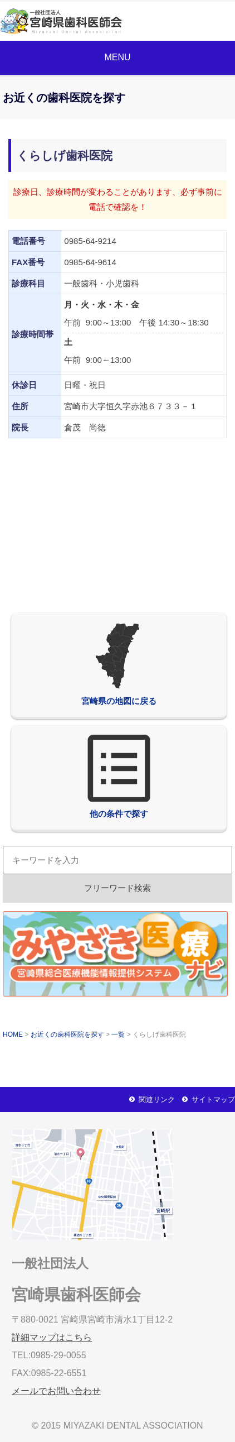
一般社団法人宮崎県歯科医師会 (70, 21)
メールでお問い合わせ (191, 21)
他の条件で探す (118, 776)
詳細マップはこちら (52, 1337)
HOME (13, 1034)
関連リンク (157, 1099)
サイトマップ (213, 1099)
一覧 (118, 1034)
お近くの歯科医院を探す (67, 1034)
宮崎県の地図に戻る (118, 664)
